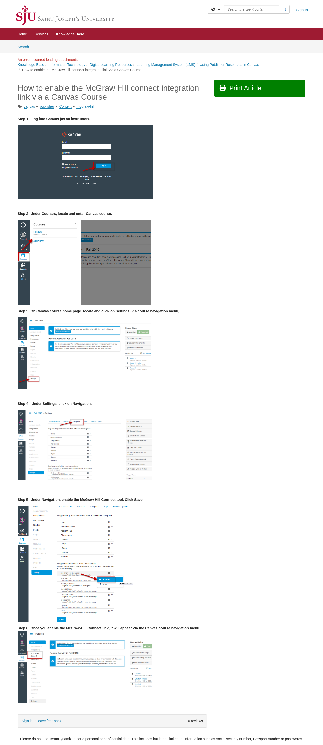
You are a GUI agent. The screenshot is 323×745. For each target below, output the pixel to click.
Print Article (240, 88)
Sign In (302, 10)
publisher (47, 106)
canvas (29, 106)
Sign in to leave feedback (41, 721)
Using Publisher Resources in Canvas (229, 65)
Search (25, 46)
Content (65, 106)
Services (41, 34)
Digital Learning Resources (111, 65)
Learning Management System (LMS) (166, 65)
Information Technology (67, 65)
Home (22, 34)
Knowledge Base (70, 34)
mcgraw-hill (85, 106)
